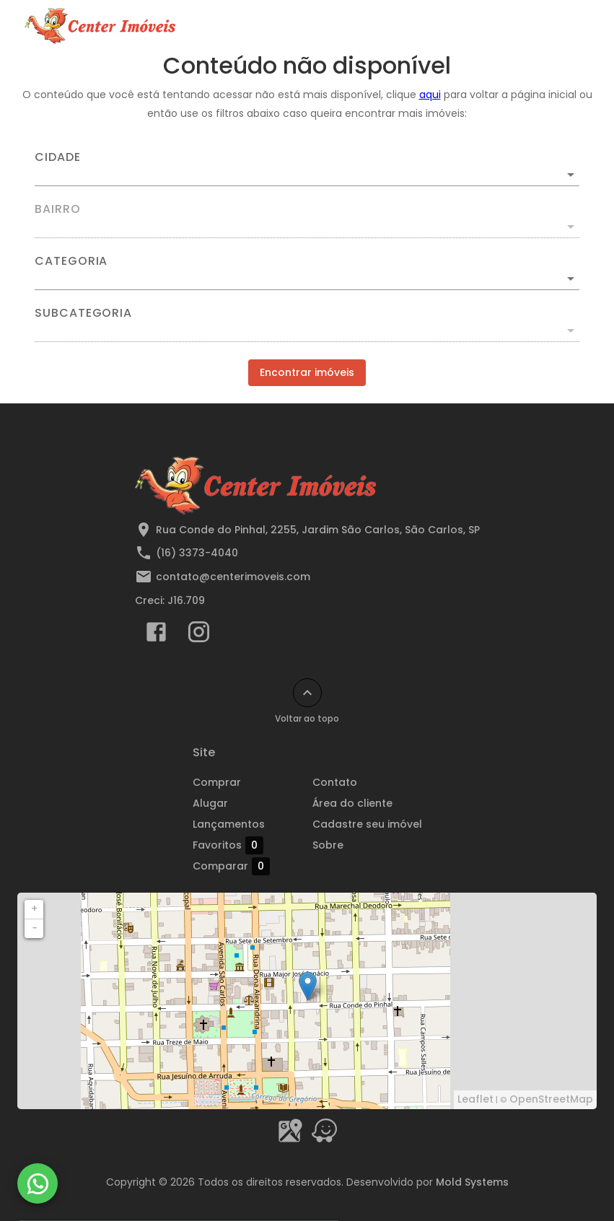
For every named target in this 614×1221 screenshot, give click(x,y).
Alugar (210, 803)
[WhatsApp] (37, 1183)
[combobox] (307, 169)
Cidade (58, 157)
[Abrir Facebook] (156, 635)
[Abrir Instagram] (198, 635)
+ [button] (34, 908)
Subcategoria (83, 313)
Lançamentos (229, 824)
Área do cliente (352, 803)
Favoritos (228, 845)
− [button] (35, 928)
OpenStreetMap (551, 1099)
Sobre (327, 845)
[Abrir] (571, 175)
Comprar (217, 782)
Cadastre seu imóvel (367, 824)
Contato (334, 782)
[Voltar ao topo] (307, 692)
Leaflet (475, 1099)
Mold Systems (472, 1182)
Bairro (58, 209)
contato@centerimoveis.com (233, 576)
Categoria (71, 261)
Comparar (247, 866)
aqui (430, 94)
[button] (307, 278)
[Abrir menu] (566, 26)
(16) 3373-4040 (197, 553)
